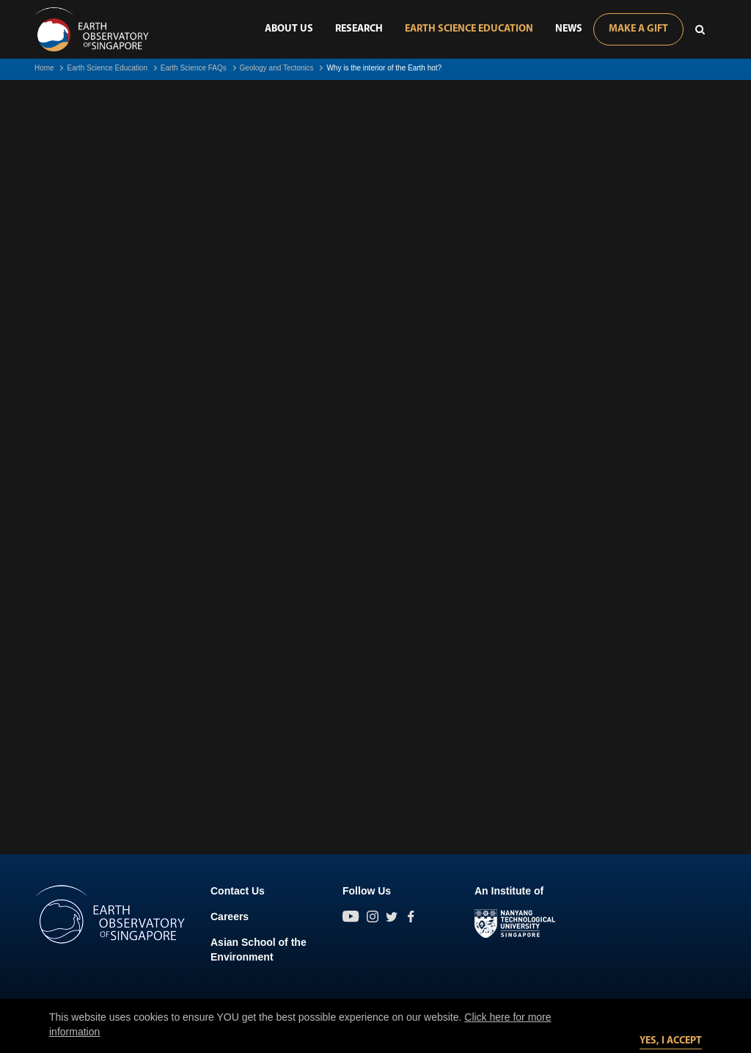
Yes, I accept (671, 1040)
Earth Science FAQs (194, 68)
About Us (289, 28)
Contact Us (237, 891)
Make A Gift (638, 28)
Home (44, 68)
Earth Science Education (469, 28)
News (568, 28)
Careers (229, 916)
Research (359, 28)
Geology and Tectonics (277, 68)
